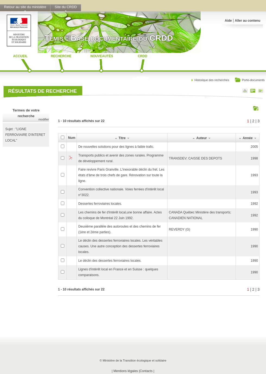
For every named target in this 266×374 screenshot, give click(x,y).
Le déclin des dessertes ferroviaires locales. (109, 261)
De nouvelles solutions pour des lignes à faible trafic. (116, 147)
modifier (43, 119)
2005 (254, 147)
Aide (228, 21)
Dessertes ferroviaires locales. (100, 204)
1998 (254, 158)
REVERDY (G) (179, 229)
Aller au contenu (247, 21)
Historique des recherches (211, 80)
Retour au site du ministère (25, 7)
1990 (254, 229)
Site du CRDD (66, 7)
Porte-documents (250, 80)
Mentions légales (125, 371)
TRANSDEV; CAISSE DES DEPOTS (195, 158)
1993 (254, 175)
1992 (254, 204)
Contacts (146, 371)
